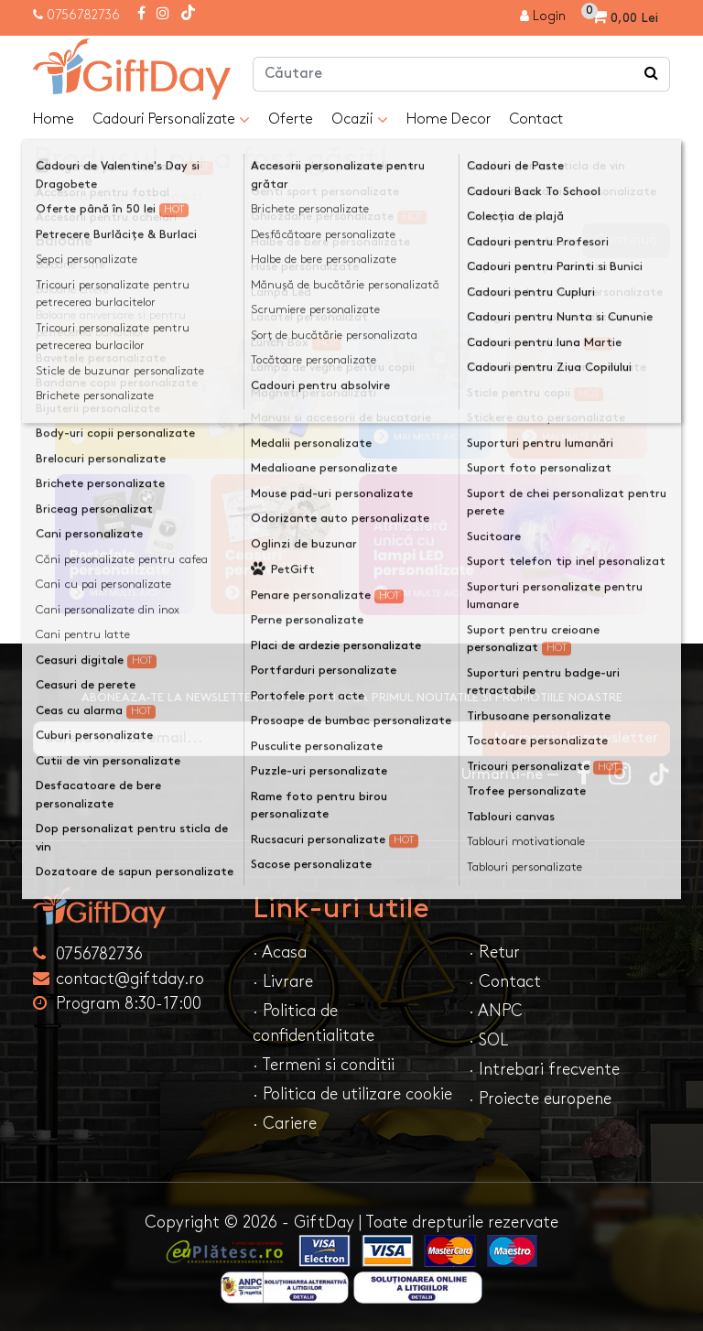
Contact (536, 119)
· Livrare (283, 982)
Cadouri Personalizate (171, 120)
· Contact (505, 982)
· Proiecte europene (540, 1099)
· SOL (488, 1040)
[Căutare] (651, 74)
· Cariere (285, 1123)
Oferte (290, 119)
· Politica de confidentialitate (313, 1023)
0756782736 (83, 15)
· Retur (494, 952)
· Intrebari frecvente (544, 1069)
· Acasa (280, 952)
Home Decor (448, 119)
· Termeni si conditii (324, 1065)
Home (53, 119)
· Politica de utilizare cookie (352, 1094)
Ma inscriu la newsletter (576, 738)
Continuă (626, 240)
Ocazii (359, 120)
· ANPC (496, 1011)
